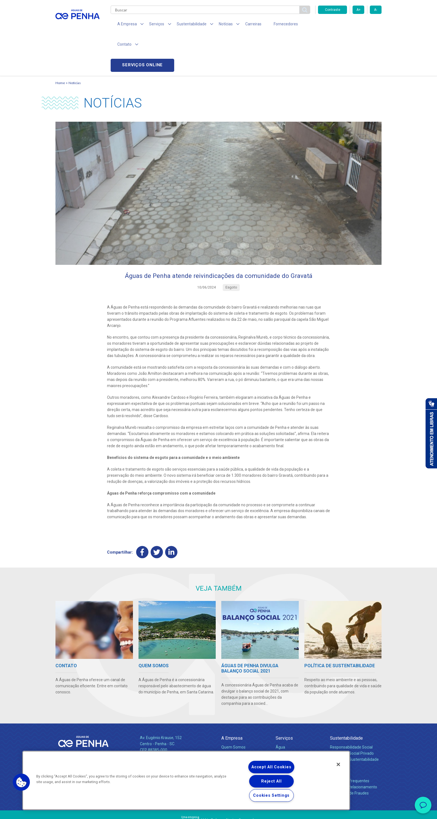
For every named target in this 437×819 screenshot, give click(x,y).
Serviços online (349, 25)
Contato (337, 733)
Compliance (231, 714)
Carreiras (240, 25)
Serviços (284, 699)
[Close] (338, 764)
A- (375, 10)
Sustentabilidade (346, 699)
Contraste (332, 10)
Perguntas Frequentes (349, 742)
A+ (358, 10)
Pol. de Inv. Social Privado (352, 714)
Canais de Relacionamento (353, 748)
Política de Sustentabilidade (354, 720)
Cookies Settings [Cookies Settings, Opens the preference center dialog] (271, 795)
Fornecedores (270, 25)
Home (60, 43)
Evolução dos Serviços (295, 720)
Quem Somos (233, 708)
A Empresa (231, 699)
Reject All (271, 781)
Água (280, 708)
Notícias (75, 43)
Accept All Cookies (271, 767)
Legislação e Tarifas (293, 714)
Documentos (287, 727)
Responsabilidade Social (351, 708)
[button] (21, 782)
